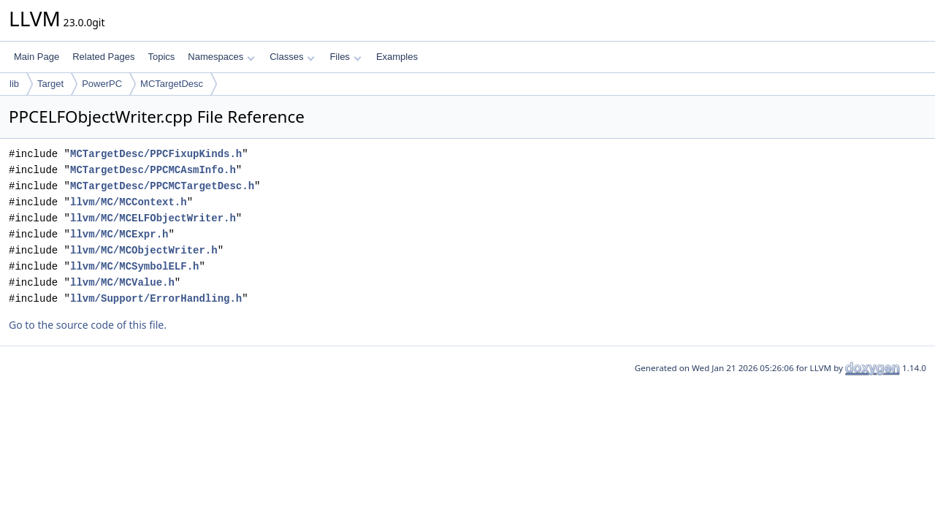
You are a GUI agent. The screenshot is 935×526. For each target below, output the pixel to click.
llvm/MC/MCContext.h (128, 202)
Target (50, 83)
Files (345, 56)
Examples (397, 56)
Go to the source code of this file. (88, 325)
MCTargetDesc (171, 83)
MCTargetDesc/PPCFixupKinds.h (156, 154)
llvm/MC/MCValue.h (122, 282)
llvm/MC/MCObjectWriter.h (144, 250)
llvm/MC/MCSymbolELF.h (134, 266)
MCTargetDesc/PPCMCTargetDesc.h (162, 186)
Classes (292, 56)
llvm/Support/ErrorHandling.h (156, 298)
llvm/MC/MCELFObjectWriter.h (153, 218)
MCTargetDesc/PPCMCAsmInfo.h (153, 170)
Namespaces (221, 56)
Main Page (36, 56)
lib (14, 83)
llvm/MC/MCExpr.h (119, 234)
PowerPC (102, 83)
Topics (161, 56)
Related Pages (103, 56)
